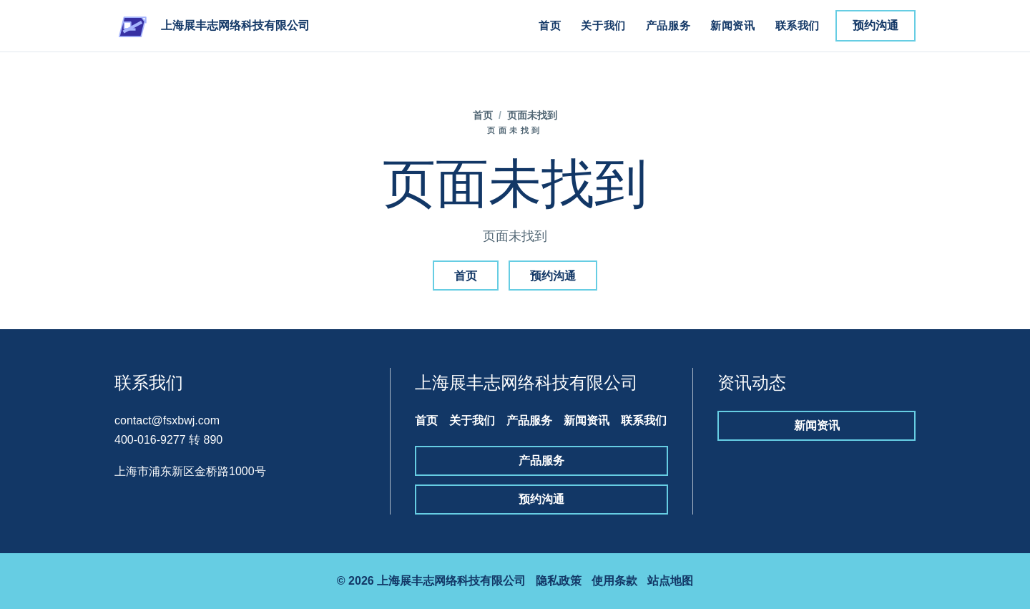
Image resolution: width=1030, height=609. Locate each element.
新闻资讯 (732, 25)
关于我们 (603, 25)
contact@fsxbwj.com (167, 420)
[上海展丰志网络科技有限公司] (212, 25)
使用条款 (614, 581)
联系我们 (797, 25)
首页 (550, 25)
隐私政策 (559, 581)
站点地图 (670, 581)
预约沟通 (875, 25)
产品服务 (668, 25)
